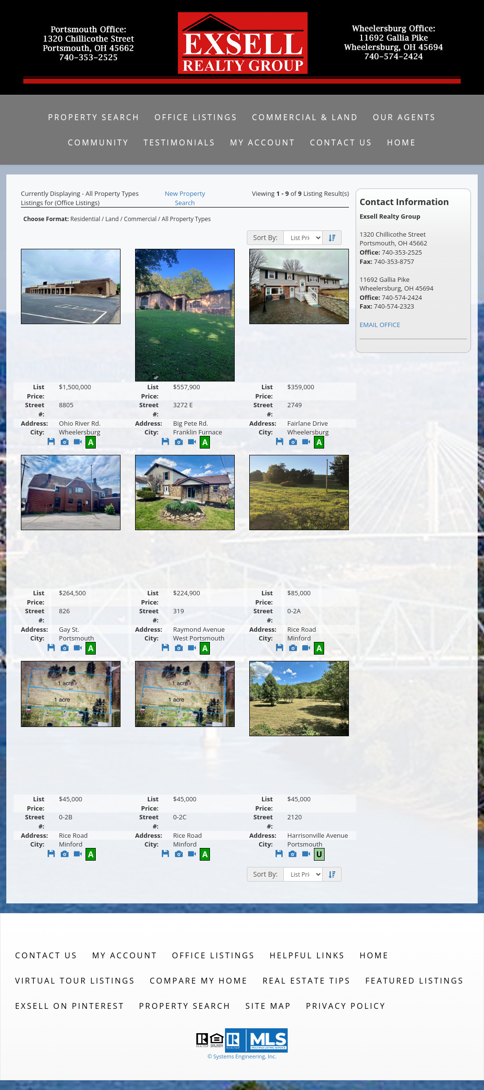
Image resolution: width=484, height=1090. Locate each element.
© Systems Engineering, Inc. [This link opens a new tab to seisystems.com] (242, 1056)
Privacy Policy (346, 1006)
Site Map (268, 1006)
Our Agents (404, 117)
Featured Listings (414, 980)
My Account (262, 142)
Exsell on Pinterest (69, 1006)
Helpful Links (307, 955)
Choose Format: (46, 219)
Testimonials (179, 142)
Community (98, 142)
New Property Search (185, 198)
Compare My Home (199, 980)
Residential (85, 219)
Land (112, 219)
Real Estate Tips (306, 980)
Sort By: (265, 237)
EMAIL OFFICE (380, 324)
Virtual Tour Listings (75, 980)
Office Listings (196, 117)
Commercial (140, 219)
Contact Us (341, 142)
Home (401, 142)
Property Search (94, 117)
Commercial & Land (305, 117)
